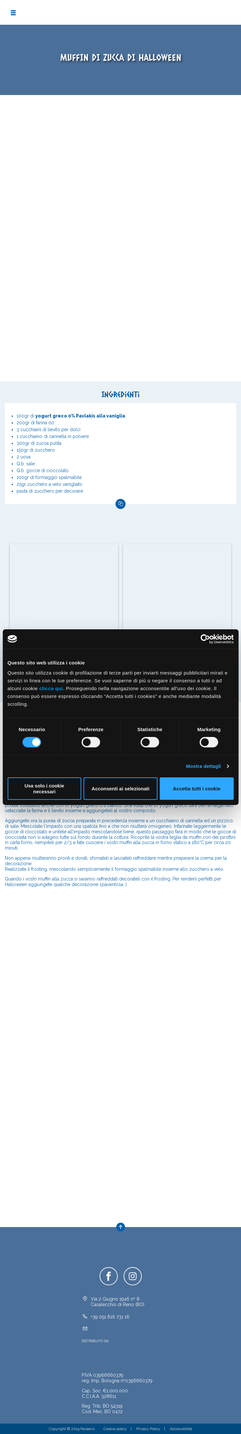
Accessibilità (181, 1429)
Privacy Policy (148, 1429)
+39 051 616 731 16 (110, 1316)
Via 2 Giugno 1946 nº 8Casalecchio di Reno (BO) (117, 1301)
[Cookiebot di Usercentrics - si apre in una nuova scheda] (205, 639)
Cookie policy (115, 1429)
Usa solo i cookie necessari (44, 788)
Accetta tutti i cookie (197, 788)
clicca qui (51, 688)
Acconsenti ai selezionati (120, 788)
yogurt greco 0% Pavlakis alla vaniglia (80, 415)
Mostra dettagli (203, 766)
